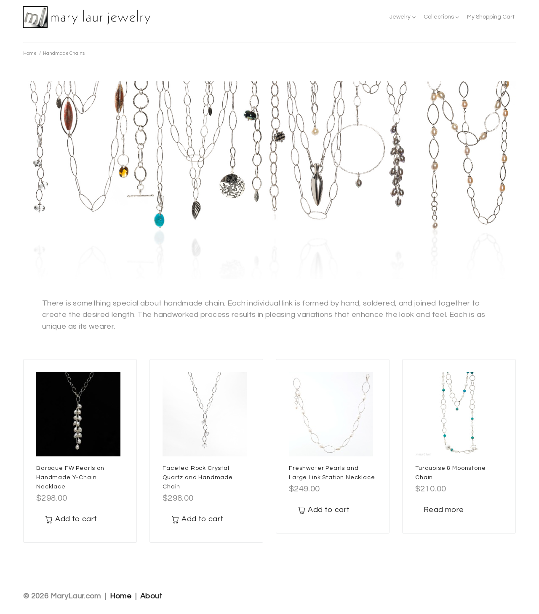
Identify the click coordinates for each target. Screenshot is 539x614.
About (151, 596)
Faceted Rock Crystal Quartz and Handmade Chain (198, 477)
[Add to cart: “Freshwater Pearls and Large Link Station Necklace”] (323, 510)
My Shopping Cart (491, 17)
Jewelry (400, 17)
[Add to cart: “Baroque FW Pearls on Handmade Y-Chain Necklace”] (70, 519)
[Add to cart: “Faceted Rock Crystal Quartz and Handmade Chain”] (197, 519)
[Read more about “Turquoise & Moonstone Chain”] (443, 510)
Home (30, 53)
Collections (439, 17)
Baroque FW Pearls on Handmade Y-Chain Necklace (70, 477)
